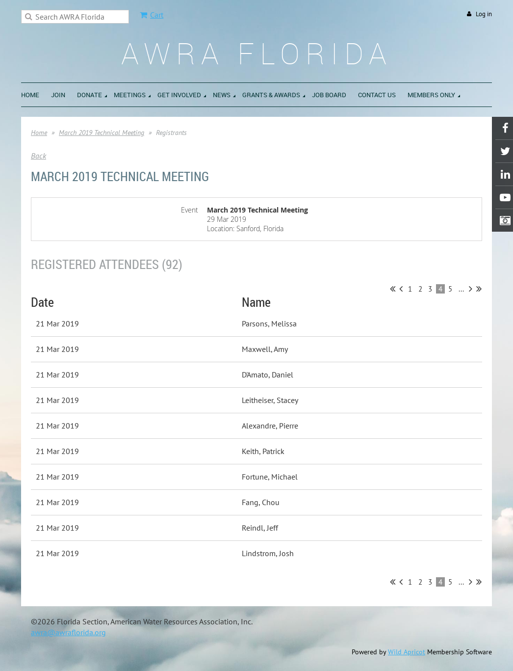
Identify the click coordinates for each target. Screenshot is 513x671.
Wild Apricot (406, 651)
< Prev (401, 289)
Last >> (479, 289)
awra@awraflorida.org (68, 632)
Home (39, 132)
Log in (484, 14)
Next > (470, 289)
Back (38, 156)
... (461, 289)
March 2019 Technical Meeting (101, 132)
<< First (392, 289)
